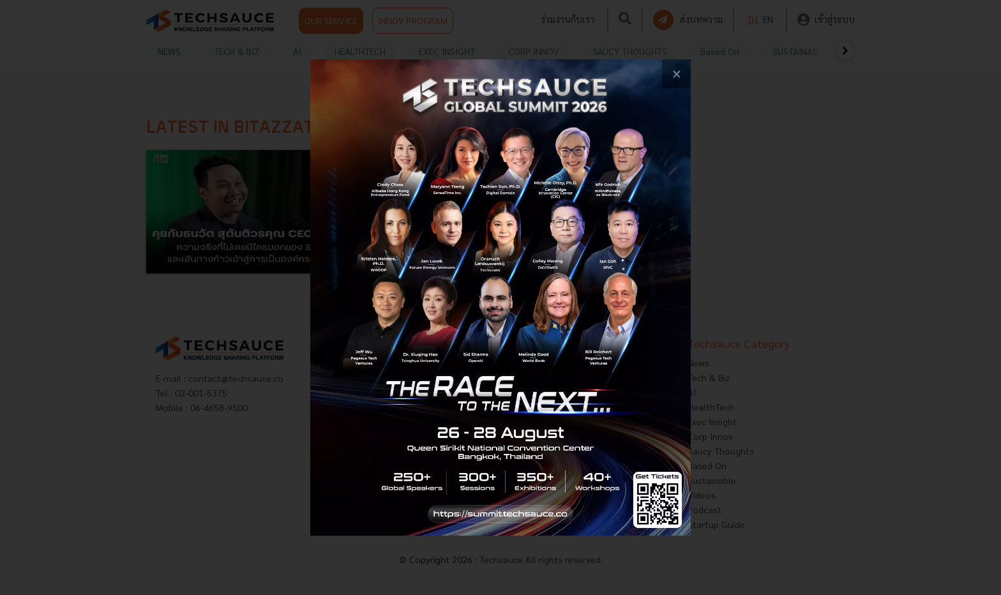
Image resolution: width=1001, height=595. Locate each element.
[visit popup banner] (500, 297)
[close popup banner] (676, 73)
